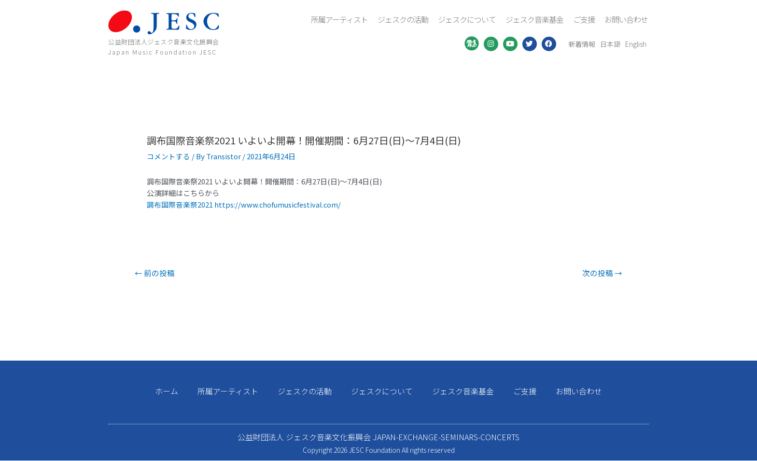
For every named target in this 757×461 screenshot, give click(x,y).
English (635, 44)
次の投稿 (601, 273)
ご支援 (584, 19)
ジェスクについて (467, 19)
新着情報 (581, 44)
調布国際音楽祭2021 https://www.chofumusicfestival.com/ (245, 204)
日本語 (610, 44)
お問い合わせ (626, 19)
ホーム (166, 391)
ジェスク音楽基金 (534, 19)
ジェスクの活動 (403, 19)
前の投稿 (155, 273)
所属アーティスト (339, 19)
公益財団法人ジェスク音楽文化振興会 (163, 41)
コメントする (168, 156)
